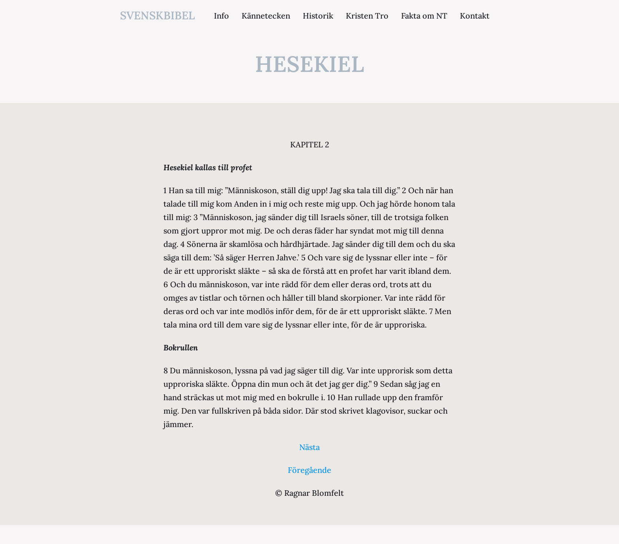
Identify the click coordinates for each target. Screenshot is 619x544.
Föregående (309, 470)
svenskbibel (157, 15)
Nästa (309, 447)
